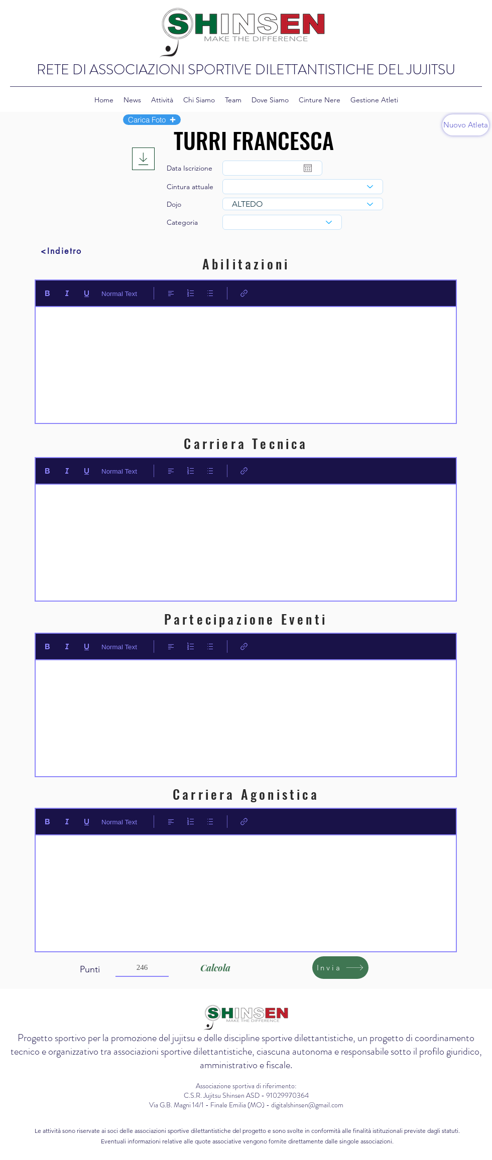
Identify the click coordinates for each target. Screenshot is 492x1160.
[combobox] (302, 186)
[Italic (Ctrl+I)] (67, 293)
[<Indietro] (61, 251)
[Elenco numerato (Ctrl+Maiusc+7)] (190, 293)
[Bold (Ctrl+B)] (47, 293)
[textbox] (246, 362)
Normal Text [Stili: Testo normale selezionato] (119, 294)
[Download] (143, 159)
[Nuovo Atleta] (465, 124)
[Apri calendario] (308, 168)
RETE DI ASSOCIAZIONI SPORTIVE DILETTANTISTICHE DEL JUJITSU (246, 70)
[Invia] (340, 967)
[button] (152, 119)
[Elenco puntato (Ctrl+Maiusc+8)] (210, 293)
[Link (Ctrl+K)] (244, 293)
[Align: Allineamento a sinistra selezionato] (171, 293)
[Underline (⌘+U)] (86, 293)
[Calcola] (215, 967)
